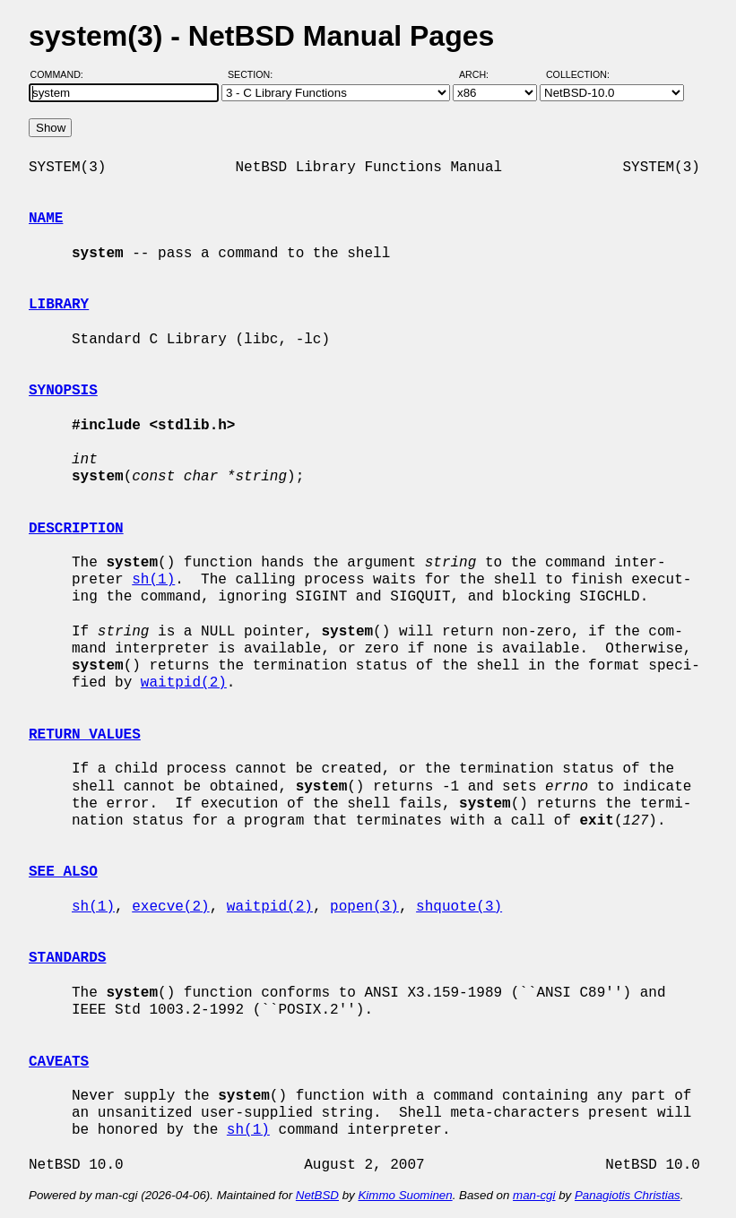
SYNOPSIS (63, 391)
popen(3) (364, 907)
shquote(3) (459, 907)
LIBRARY (59, 305)
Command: (62, 74)
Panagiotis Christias (627, 1195)
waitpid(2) (184, 683)
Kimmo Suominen (405, 1195)
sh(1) (153, 580)
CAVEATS (59, 1062)
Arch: (482, 74)
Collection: (578, 74)
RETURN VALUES (85, 735)
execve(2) (170, 907)
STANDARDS (67, 958)
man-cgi (534, 1195)
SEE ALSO (63, 872)
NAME (46, 219)
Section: (254, 74)
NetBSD (317, 1195)
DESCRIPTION (76, 529)
